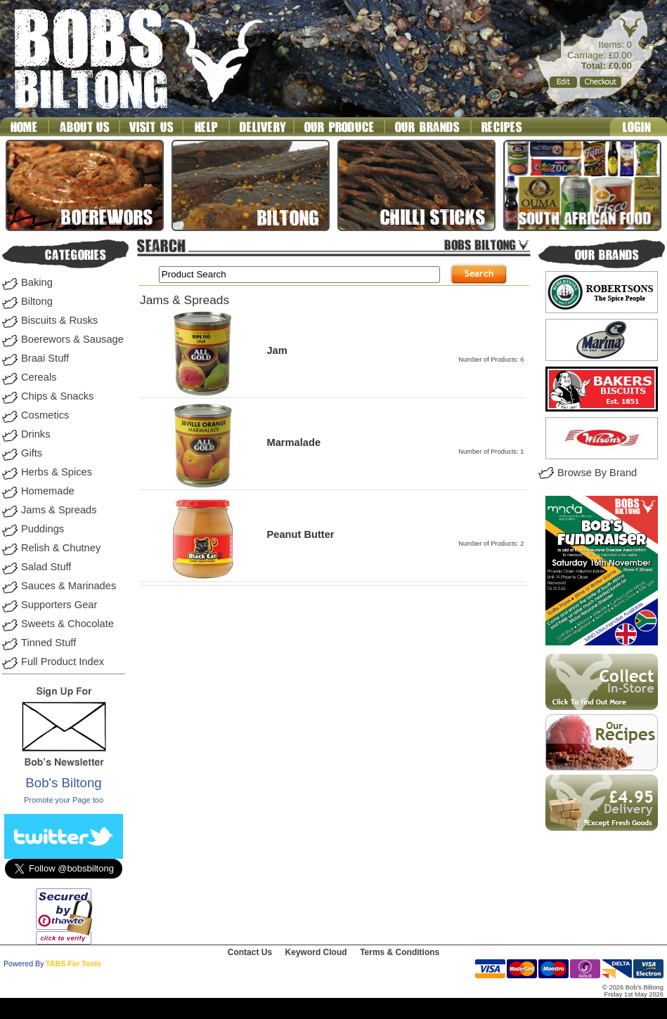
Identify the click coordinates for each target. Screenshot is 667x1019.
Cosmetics (45, 415)
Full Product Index (62, 661)
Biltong (37, 301)
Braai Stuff (45, 358)
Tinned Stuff (48, 642)
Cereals (39, 377)
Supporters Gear (59, 604)
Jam (276, 350)
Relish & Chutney (61, 547)
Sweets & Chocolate (67, 623)
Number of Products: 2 (491, 543)
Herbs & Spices (56, 472)
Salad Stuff (46, 566)
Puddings (42, 528)
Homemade (48, 491)
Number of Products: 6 (491, 359)
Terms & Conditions (399, 952)
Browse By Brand (597, 472)
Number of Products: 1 (491, 451)
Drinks (36, 434)
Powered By (24, 963)
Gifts (31, 453)
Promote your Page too (63, 800)
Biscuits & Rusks (59, 320)
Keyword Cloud (316, 952)
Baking (37, 282)
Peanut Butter (300, 534)
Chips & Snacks (57, 396)
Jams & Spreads (59, 509)
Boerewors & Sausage (72, 339)
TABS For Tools (73, 963)
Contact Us (250, 952)
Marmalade (293, 442)
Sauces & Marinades (68, 585)
